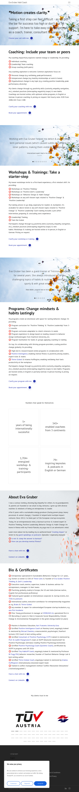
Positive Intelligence (19, 354)
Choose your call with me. (21, 38)
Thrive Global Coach (26, 660)
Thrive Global (16, 359)
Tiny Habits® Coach (26, 651)
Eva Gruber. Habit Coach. (18, 2)
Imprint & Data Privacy (49, 776)
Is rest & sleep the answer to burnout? (26, 538)
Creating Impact (58, 532)
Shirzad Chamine (27, 631)
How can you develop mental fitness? (26, 541)
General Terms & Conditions (50, 772)
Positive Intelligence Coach (29, 628)
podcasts (18, 599)
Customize (13, 783)
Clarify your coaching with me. (22, 106)
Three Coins (38, 578)
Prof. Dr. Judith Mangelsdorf (19, 640)
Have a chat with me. (19, 550)
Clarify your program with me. (22, 381)
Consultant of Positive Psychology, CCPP (35, 637)
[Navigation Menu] (69, 2)
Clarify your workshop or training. (23, 239)
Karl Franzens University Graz (47, 625)
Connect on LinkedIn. (19, 556)
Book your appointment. (20, 112)
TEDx (11, 599)
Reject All (27, 783)
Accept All (40, 783)
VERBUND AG (48, 613)
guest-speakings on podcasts (30, 535)
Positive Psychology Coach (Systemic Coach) (36, 645)
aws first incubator (16, 610)
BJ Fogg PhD (14, 654)
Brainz (16, 604)
